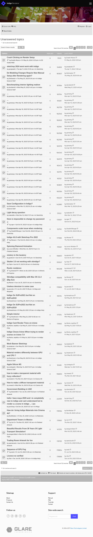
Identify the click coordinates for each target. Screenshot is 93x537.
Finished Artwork (12, 251)
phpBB (11, 477)
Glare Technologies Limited (78, 528)
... (7, 94)
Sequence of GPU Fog (16, 449)
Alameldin (14, 392)
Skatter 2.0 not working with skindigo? (23, 262)
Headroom (14, 317)
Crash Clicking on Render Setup (21, 57)
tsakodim (12, 215)
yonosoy (11, 96)
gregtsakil (12, 69)
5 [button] (84, 47)
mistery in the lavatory (16, 255)
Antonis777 (14, 271)
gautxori (11, 258)
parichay (11, 407)
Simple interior (13, 314)
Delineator (12, 78)
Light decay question (16, 213)
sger (12, 225)
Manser (13, 240)
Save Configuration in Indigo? (20, 204)
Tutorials (50, 502)
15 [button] (88, 47)
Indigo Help (38, 225)
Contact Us (9, 502)
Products (9, 500)
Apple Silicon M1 (14, 364)
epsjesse (11, 346)
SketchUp (40, 69)
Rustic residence (14, 268)
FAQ (49, 500)
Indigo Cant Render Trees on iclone (22, 323)
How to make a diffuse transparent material (25, 383)
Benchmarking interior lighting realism (23, 85)
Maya (38, 407)
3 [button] (79, 47)
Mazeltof (16, 480)
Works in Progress (13, 319)
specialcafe (12, 443)
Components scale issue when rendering (24, 228)
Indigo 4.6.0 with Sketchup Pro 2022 (22, 237)
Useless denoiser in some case (20, 286)
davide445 (12, 87)
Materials (40, 416)
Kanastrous (12, 301)
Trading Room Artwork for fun (20, 440)
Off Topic (38, 96)
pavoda (11, 289)
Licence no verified (15, 456)
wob (12, 452)
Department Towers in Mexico (19, 420)
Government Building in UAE (19, 389)
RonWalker (12, 416)
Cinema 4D (38, 379)
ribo (10, 458)
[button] (71, 47)
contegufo (12, 367)
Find (74, 516)
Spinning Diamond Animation (19, 246)
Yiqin (10, 264)
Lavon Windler (13, 249)
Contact (50, 504)
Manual (50, 498)
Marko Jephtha (14, 326)
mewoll (11, 379)
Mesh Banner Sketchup (17, 344)
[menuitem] (13, 26)
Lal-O (13, 422)
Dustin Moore (15, 60)
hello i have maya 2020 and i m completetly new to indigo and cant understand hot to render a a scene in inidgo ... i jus (25, 401)
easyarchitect (13, 434)
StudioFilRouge (16, 231)
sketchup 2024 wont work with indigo (23, 66)
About (8, 498)
